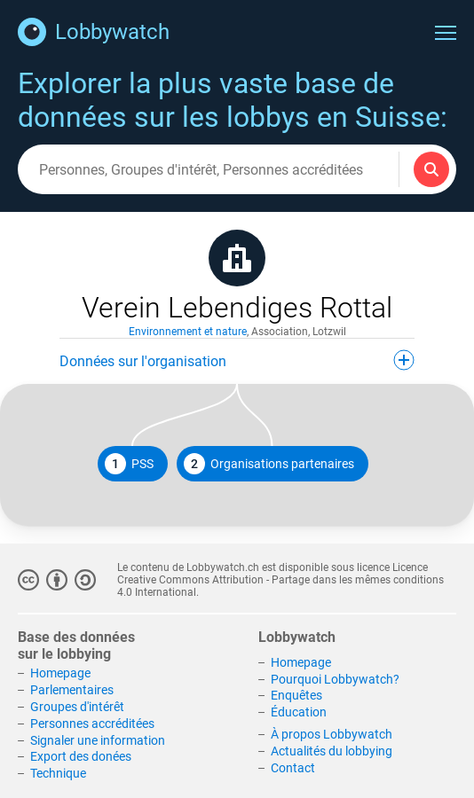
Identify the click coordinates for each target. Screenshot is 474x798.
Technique (58, 773)
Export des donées (80, 756)
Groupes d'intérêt (77, 707)
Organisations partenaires (269, 463)
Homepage (60, 673)
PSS (129, 463)
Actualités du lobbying (331, 751)
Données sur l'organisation (237, 360)
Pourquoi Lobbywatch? (335, 679)
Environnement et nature (188, 331)
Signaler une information (97, 740)
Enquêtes (296, 695)
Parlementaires (72, 690)
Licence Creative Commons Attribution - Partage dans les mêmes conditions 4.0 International (280, 579)
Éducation (299, 712)
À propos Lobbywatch (331, 734)
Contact (293, 768)
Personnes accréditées (92, 723)
